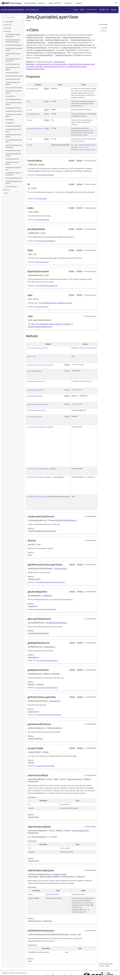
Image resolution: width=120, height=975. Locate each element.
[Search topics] (12, 17)
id (29, 102)
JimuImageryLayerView (34, 66)
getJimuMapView (34, 371)
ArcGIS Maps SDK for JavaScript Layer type (56, 302)
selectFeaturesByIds (36, 468)
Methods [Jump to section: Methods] (103, 31)
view (30, 145)
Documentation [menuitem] (30, 3)
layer (31, 120)
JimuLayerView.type (42, 306)
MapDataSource (77, 389)
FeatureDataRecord (75, 779)
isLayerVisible (34, 416)
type (30, 139)
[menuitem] (42, 3)
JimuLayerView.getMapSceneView (46, 687)
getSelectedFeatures (36, 410)
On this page (103, 24)
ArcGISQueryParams (59, 874)
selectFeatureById (36, 427)
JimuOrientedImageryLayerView (54, 66)
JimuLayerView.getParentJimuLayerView (48, 714)
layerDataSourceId (36, 129)
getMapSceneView (35, 396)
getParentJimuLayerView (38, 404)
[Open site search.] (116, 3)
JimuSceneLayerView (59, 64)
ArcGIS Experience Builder (12, 10)
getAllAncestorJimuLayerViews (40, 365)
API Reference (32, 10)
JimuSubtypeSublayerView (35, 69)
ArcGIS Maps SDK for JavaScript (55, 324)
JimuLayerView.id (41, 198)
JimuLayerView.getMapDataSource (47, 660)
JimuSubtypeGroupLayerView (76, 66)
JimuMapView (76, 370)
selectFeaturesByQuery (37, 477)
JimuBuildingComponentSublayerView (81, 64)
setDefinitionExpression (38, 496)
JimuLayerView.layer (42, 261)
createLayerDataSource (37, 348)
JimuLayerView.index (42, 219)
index (31, 110)
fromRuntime (33, 89)
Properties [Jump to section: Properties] (104, 28)
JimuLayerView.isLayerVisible (45, 765)
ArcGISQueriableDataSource (88, 348)
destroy (31, 356)
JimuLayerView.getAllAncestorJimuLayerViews (50, 582)
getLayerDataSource (36, 381)
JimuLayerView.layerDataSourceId (46, 285)
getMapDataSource (35, 390)
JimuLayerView (59, 62)
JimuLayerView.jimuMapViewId (45, 240)
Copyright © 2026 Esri (8, 972)
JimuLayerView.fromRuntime (45, 174)
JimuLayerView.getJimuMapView (46, 609)
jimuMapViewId (34, 114)
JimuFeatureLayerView (43, 64)
